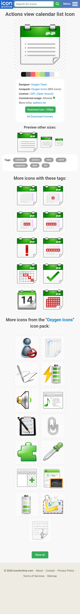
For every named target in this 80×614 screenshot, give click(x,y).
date (34, 165)
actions (35, 159)
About (39, 570)
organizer (20, 165)
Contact (50, 570)
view (48, 159)
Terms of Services (33, 576)
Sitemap (52, 576)
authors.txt (39, 102)
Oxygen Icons (39, 89)
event (61, 159)
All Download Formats (40, 116)
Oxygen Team (39, 84)
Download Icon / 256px (40, 109)
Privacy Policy (66, 570)
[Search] (57, 4)
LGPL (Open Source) (42, 93)
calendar (20, 159)
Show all (40, 554)
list (45, 165)
